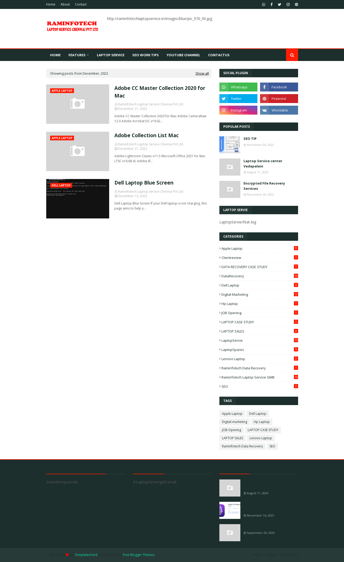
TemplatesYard (86, 555)
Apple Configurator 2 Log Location (266, 507)
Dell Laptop (259, 285)
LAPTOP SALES (259, 331)
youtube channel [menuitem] (183, 55)
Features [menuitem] (77, 55)
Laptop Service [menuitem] (110, 55)
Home (50, 4)
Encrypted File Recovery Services (264, 186)
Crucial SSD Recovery (262, 526)
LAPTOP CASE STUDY (259, 322)
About (65, 4)
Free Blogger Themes (139, 555)
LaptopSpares (259, 349)
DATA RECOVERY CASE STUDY (259, 266)
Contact (81, 4)
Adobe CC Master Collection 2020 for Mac (159, 92)
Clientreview (259, 257)
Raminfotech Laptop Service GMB (259, 377)
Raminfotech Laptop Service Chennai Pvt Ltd (150, 104)
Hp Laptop (259, 303)
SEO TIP (250, 138)
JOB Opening (259, 312)
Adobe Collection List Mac (146, 135)
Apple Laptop (259, 248)
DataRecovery (259, 276)
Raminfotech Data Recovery (259, 368)
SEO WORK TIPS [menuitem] (145, 55)
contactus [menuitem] (219, 55)
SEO (259, 386)
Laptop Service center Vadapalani (263, 163)
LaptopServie (259, 340)
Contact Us (290, 555)
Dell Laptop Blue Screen (143, 182)
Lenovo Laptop (259, 358)
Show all (202, 73)
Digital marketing (259, 294)
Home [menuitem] (55, 55)
